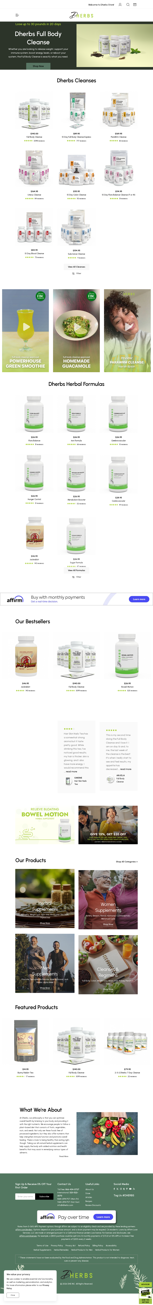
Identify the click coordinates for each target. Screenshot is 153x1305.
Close (13, 1295)
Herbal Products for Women (107, 1250)
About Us (89, 1189)
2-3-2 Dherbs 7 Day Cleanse (127, 1073)
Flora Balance (34, 488)
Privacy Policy (57, 1245)
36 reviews (123, 141)
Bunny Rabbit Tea (25, 1073)
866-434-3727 (72, 1189)
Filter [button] (76, 285)
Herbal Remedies (61, 1250)
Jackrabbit (25, 687)
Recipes (88, 1201)
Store (87, 1193)
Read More (63, 1156)
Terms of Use (42, 1245)
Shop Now (38, 66)
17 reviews (30, 1076)
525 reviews (132, 691)
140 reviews (30, 691)
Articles (88, 1197)
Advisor (145, 1284)
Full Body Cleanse (34, 137)
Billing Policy (98, 1245)
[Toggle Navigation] (17, 15)
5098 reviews (39, 141)
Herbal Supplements (42, 1250)
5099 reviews (81, 691)
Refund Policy (84, 1245)
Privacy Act (71, 1245)
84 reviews (39, 246)
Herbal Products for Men (82, 1250)
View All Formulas (76, 582)
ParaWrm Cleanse (118, 137)
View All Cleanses (76, 279)
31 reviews (39, 492)
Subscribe (44, 1196)
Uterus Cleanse (34, 242)
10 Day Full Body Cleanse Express (76, 137)
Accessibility (111, 1245)
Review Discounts (93, 1205)
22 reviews (132, 1076)
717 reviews (81, 141)
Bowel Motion (127, 687)
